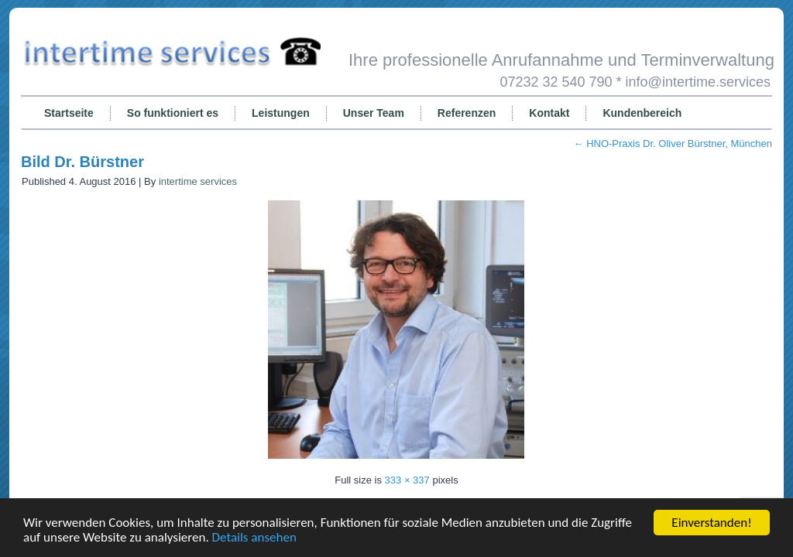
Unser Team (373, 113)
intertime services (198, 181)
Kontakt (549, 113)
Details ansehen (254, 537)
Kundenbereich (641, 113)
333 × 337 (407, 480)
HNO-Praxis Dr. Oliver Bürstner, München (673, 143)
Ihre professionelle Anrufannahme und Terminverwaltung (561, 60)
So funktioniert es (172, 113)
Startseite (69, 113)
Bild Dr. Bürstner (82, 161)
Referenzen (467, 113)
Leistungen (281, 113)
